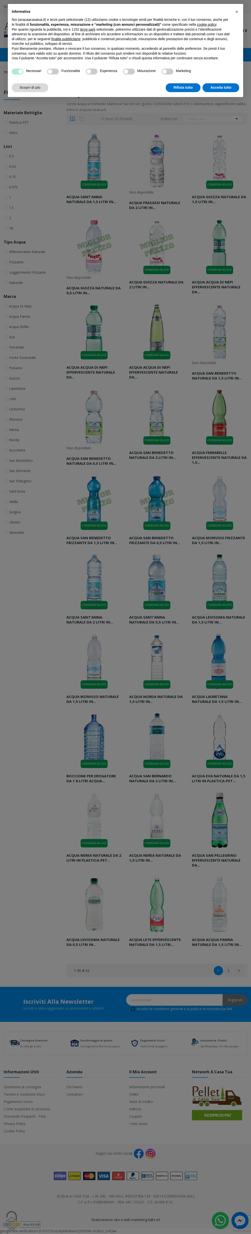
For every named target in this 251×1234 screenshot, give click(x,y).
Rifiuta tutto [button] (183, 87)
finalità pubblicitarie (65, 39)
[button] (237, 12)
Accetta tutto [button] (220, 87)
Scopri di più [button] (30, 87)
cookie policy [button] (206, 24)
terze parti (87, 29)
